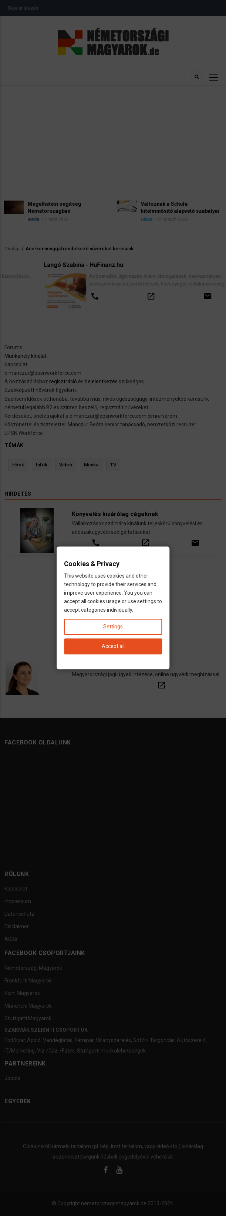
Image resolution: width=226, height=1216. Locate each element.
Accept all (113, 647)
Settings (113, 627)
